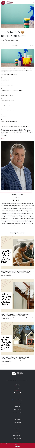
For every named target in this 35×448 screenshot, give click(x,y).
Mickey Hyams (3, 43)
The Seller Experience (17, 422)
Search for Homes (17, 403)
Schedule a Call (17, 425)
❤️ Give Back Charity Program (17, 399)
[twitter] (18, 392)
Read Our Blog (17, 415)
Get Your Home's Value (18, 412)
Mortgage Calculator (17, 428)
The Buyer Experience (17, 419)
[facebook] (14, 392)
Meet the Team (17, 406)
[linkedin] (20, 392)
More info (19, 444)
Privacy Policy (17, 441)
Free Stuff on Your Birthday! (17, 438)
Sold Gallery (17, 432)
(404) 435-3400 (17, 197)
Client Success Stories (17, 409)
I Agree (17, 446)
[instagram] (16, 392)
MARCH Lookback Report (17, 435)
